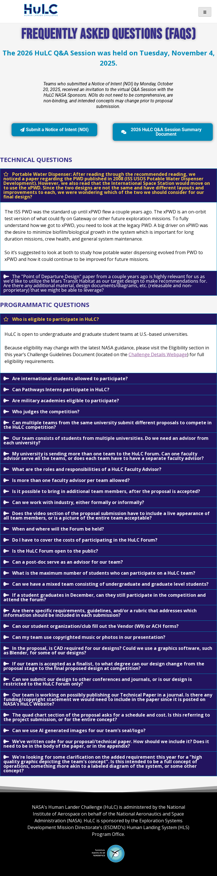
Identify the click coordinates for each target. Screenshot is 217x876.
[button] (108, 185)
